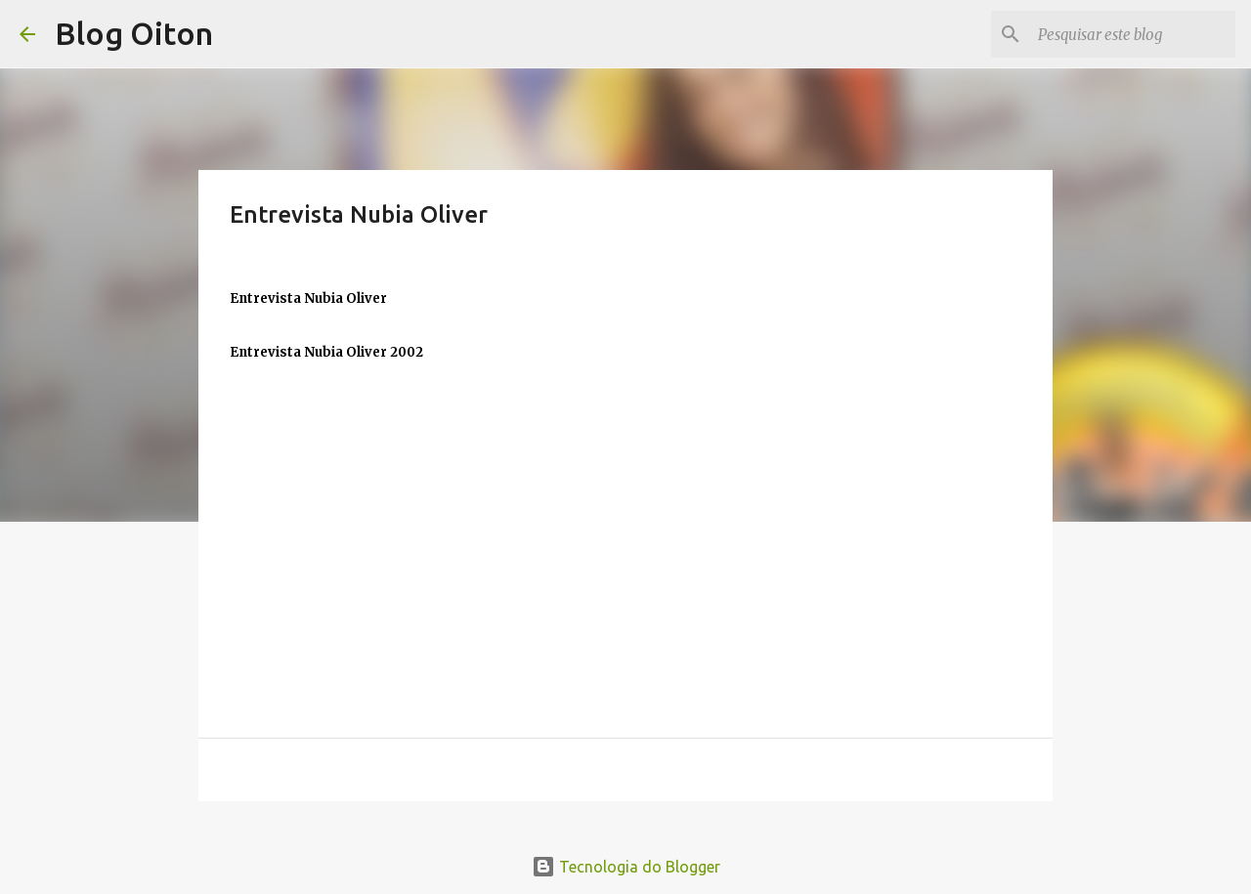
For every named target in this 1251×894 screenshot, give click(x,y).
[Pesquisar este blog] (1132, 34)
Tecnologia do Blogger (626, 866)
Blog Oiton (134, 33)
